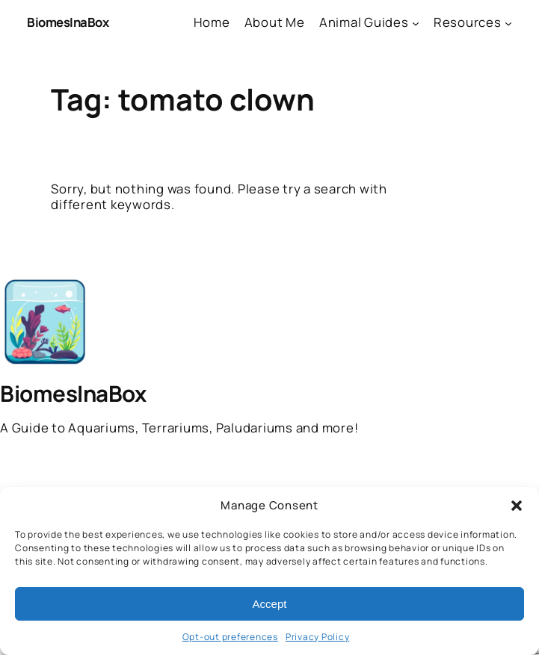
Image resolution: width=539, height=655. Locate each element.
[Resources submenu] (508, 22)
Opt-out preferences (230, 636)
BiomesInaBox (67, 22)
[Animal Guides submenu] (415, 22)
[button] (516, 505)
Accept (270, 603)
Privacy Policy (318, 636)
